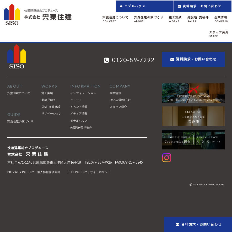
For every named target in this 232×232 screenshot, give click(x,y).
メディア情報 (79, 113)
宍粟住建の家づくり (20, 121)
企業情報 (115, 93)
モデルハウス (79, 120)
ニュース (76, 99)
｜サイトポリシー (89, 172)
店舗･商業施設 (50, 106)
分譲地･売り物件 (81, 127)
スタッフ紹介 (118, 106)
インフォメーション (83, 93)
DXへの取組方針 (120, 99)
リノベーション (51, 113)
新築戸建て (48, 99)
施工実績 (47, 93)
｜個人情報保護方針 (33, 172)
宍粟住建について (18, 93)
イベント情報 (79, 106)
